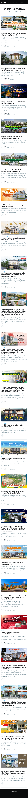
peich (5, 45)
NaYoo (12, 791)
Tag (13, 2)
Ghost (22, 792)
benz (5, 146)
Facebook (13, 792)
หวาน (5, 503)
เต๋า (4, 642)
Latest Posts (7, 792)
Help (22, 2)
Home (9, 2)
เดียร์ (5, 539)
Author (17, 2)
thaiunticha (7, 78)
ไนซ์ (5, 286)
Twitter (18, 792)
